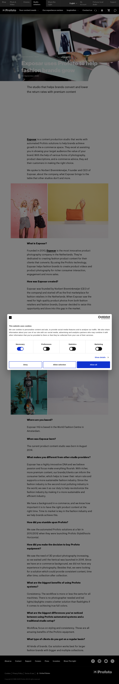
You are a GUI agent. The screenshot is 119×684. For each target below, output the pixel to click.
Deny (25, 365)
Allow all (93, 365)
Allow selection (59, 365)
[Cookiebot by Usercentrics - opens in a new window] (100, 317)
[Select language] (73, 3)
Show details (100, 357)
